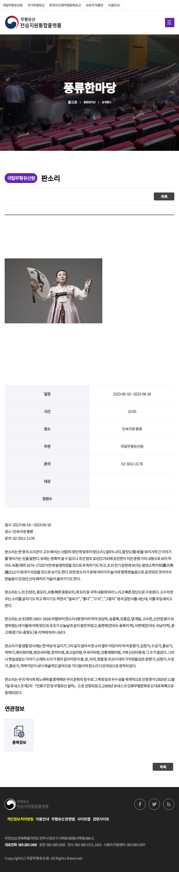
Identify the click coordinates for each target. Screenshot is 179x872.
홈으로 (72, 102)
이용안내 (113, 5)
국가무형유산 (35, 5)
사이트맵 (83, 819)
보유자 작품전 (94, 5)
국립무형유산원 (12, 5)
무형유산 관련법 (63, 819)
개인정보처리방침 (20, 819)
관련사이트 (101, 819)
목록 (164, 196)
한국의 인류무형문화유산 (65, 5)
